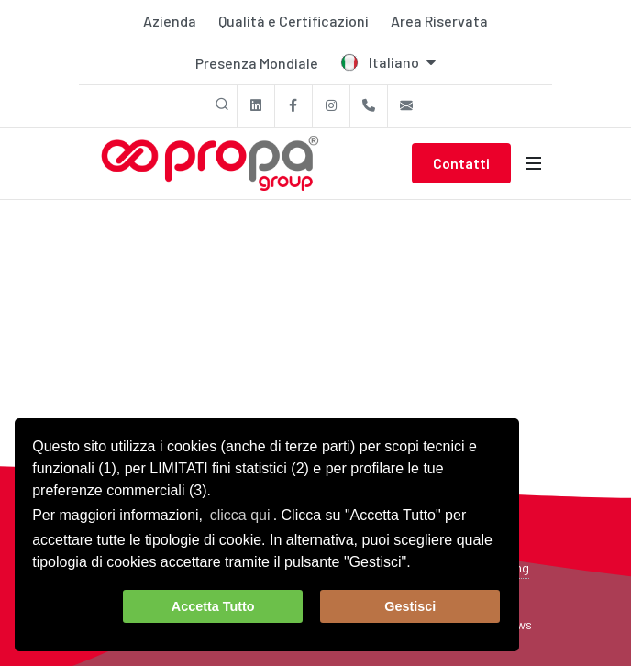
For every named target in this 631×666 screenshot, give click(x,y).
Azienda (169, 20)
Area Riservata (439, 20)
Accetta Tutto (213, 606)
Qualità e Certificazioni (293, 20)
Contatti (461, 163)
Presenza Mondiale (256, 63)
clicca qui (240, 515)
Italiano (388, 62)
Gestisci (410, 606)
